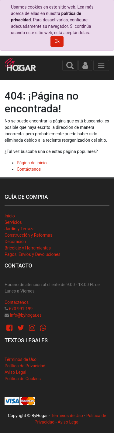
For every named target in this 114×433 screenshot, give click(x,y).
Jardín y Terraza (20, 228)
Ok (57, 41)
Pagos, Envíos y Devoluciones (32, 254)
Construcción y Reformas (28, 235)
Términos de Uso (20, 359)
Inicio (10, 215)
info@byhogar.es (25, 315)
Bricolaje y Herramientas (28, 248)
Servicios (13, 222)
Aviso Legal (15, 372)
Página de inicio (32, 162)
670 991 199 (21, 308)
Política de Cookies (23, 378)
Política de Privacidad (25, 365)
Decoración (15, 241)
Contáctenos (29, 169)
